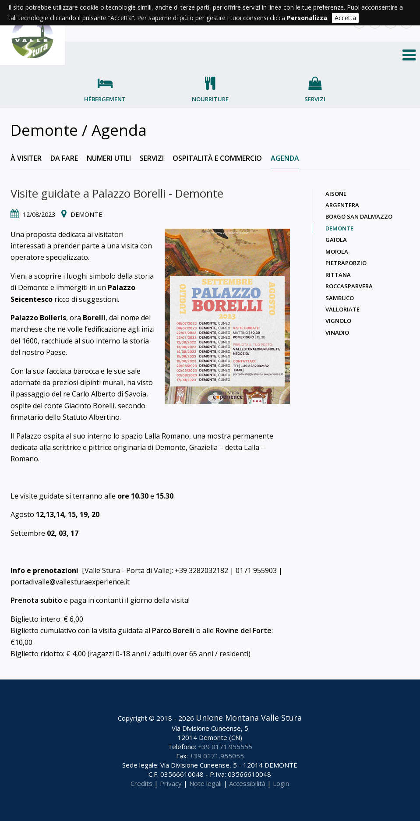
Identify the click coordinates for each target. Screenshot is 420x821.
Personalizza (307, 18)
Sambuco (339, 298)
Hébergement (105, 99)
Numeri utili (109, 158)
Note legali (205, 783)
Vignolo (338, 321)
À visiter (26, 158)
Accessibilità (247, 783)
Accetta (345, 18)
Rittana (338, 275)
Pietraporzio (346, 263)
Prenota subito (36, 600)
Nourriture (210, 99)
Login (281, 783)
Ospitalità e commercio (217, 158)
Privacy (171, 783)
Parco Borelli (173, 630)
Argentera (342, 205)
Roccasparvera (349, 286)
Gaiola (336, 240)
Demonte (339, 228)
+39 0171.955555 (225, 746)
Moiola (336, 251)
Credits (141, 783)
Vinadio (337, 332)
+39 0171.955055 (217, 755)
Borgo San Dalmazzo (358, 216)
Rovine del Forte (243, 630)
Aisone (335, 194)
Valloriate (342, 309)
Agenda (285, 158)
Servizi (314, 99)
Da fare (64, 158)
